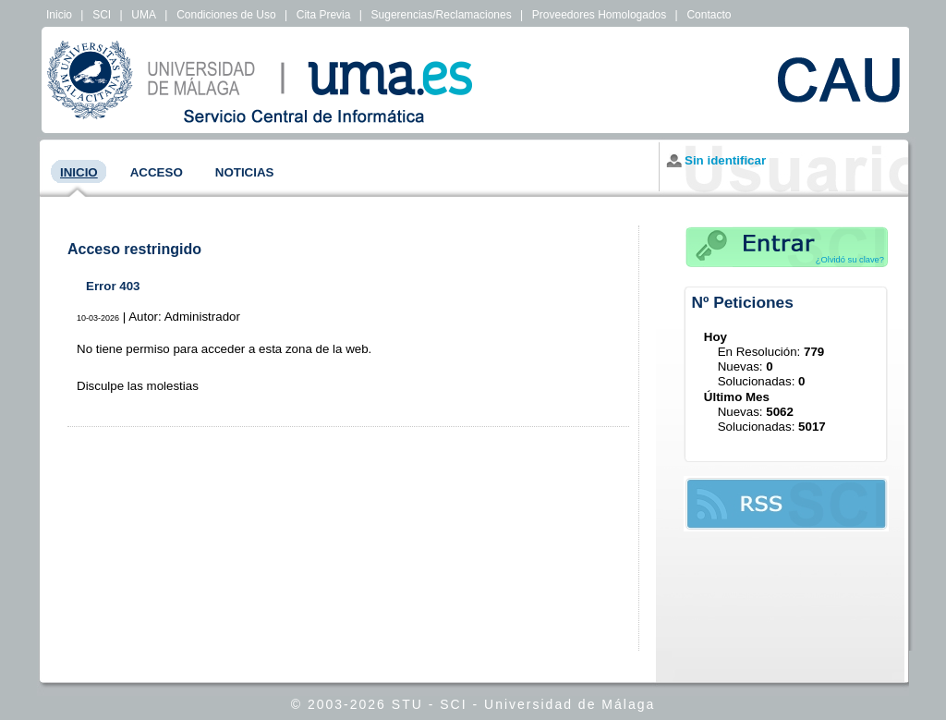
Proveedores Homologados (599, 14)
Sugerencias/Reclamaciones (441, 14)
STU (407, 704)
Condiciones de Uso (225, 14)
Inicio (59, 14)
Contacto (708, 14)
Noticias (244, 172)
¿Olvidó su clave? (850, 259)
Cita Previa (324, 14)
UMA (143, 14)
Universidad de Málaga (569, 704)
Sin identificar (725, 160)
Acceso (156, 172)
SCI (101, 14)
